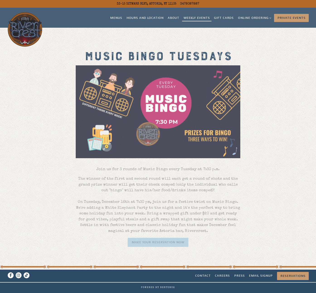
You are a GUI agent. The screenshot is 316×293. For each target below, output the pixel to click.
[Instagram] (19, 275)
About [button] (173, 18)
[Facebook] (11, 275)
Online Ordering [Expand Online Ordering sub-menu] (254, 17)
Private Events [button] (291, 18)
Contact (203, 275)
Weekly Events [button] (197, 18)
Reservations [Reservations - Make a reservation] (293, 276)
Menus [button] (116, 18)
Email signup (261, 275)
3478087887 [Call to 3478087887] (189, 3)
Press (239, 275)
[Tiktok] (26, 275)
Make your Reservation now (158, 243)
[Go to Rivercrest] (146, 4)
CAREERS (222, 275)
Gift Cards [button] (224, 18)
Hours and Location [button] (145, 18)
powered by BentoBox (158, 287)
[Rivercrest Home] (25, 29)
